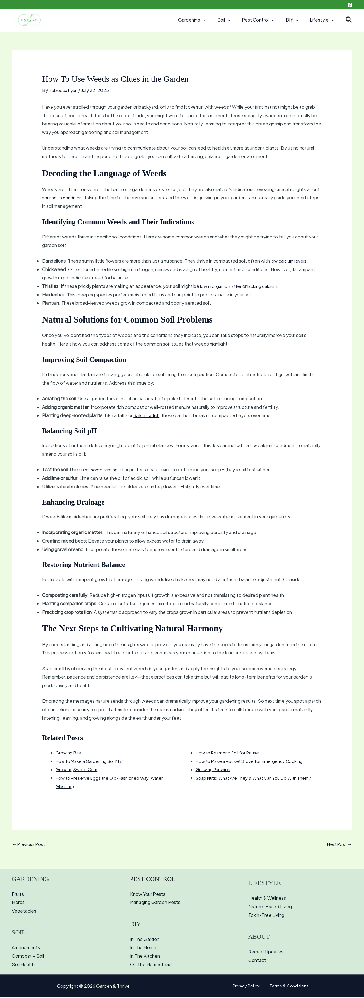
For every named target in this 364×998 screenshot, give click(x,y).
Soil (232, 20)
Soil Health (23, 965)
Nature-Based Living (270, 907)
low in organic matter (221, 286)
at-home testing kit (105, 469)
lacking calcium (264, 286)
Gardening (202, 20)
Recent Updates (265, 952)
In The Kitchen (145, 957)
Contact (257, 961)
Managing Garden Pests (155, 903)
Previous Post (29, 845)
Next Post (338, 845)
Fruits (18, 894)
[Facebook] (349, 4)
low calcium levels (289, 260)
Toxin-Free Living (266, 916)
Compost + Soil (28, 957)
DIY (295, 20)
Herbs (18, 903)
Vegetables (24, 911)
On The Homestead (151, 965)
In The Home (143, 948)
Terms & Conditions (287, 986)
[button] (213, 20)
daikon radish (147, 415)
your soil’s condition (62, 197)
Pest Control (263, 20)
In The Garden (144, 940)
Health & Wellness (267, 899)
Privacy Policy (248, 986)
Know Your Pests (147, 894)
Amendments (26, 948)
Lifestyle (323, 20)
